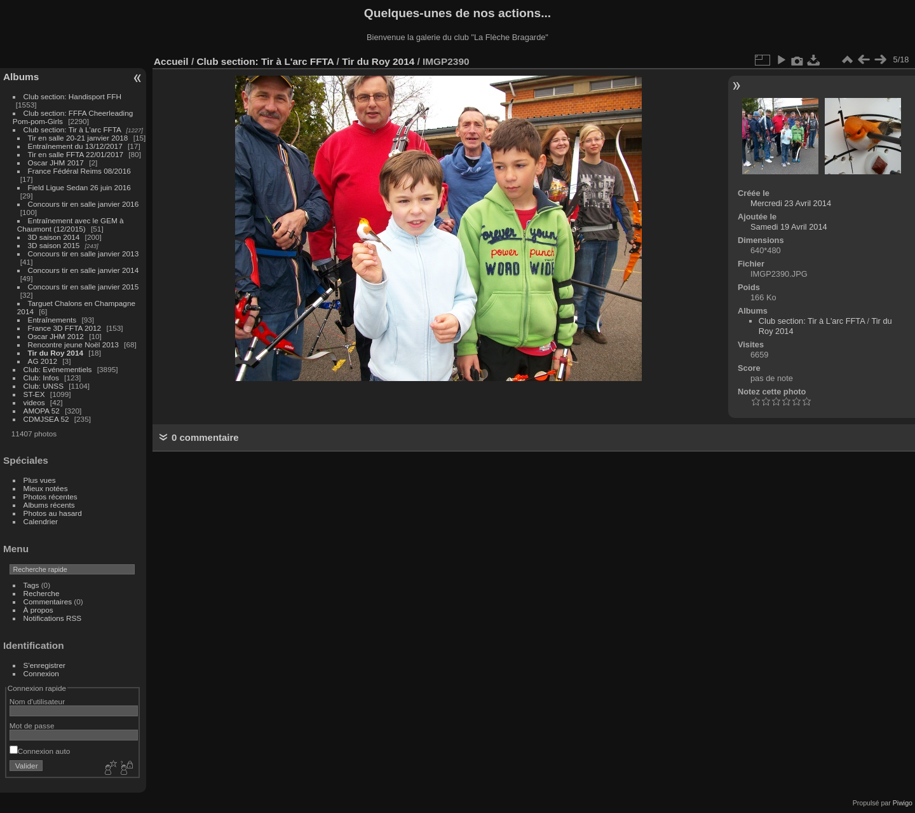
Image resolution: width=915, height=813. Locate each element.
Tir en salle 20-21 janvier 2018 (78, 138)
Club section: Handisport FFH (72, 96)
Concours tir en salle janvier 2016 (83, 204)
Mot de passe (32, 725)
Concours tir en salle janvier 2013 (83, 253)
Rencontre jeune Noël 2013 (73, 344)
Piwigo (902, 803)
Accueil (171, 61)
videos (34, 402)
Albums (21, 76)
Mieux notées (46, 488)
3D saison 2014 (54, 237)
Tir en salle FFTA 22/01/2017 (75, 154)
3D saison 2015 (54, 245)
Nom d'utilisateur (37, 701)
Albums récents (49, 505)
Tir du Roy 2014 (55, 353)
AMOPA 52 (42, 410)
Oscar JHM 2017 (56, 162)
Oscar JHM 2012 (56, 336)
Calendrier (41, 521)
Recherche (42, 593)
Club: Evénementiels (58, 369)
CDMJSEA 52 (46, 419)
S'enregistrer (44, 665)
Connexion (41, 673)
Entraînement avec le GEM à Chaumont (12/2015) (70, 224)
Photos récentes (51, 496)
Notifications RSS (53, 618)
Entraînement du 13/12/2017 (75, 146)
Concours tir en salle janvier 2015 (83, 286)
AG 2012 (42, 361)
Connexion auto (40, 751)
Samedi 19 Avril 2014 (788, 227)
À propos (38, 610)
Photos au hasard (53, 513)
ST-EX (34, 394)
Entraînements (52, 320)
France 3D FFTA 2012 (65, 328)
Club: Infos (41, 377)
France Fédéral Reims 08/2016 (79, 171)
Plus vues (40, 480)
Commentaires (48, 601)
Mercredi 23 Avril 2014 (790, 203)
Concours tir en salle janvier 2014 (83, 270)
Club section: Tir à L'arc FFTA (72, 129)
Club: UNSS (44, 386)
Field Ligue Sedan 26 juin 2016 (79, 187)
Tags (31, 585)
